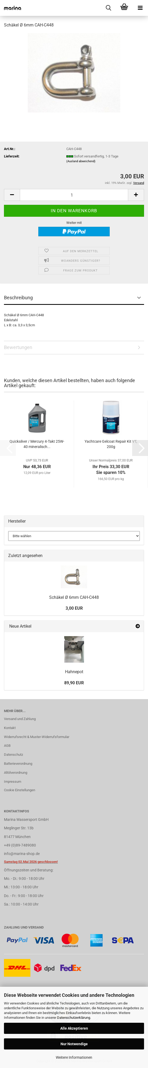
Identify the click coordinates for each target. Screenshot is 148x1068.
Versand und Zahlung (20, 719)
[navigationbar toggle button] (140, 8)
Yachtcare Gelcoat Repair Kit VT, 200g (111, 444)
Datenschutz (13, 755)
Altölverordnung (15, 773)
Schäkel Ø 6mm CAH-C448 (74, 597)
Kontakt (10, 728)
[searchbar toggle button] (108, 8)
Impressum (12, 782)
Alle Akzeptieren (74, 1028)
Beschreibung (18, 297)
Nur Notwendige (74, 1044)
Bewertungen (18, 347)
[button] (12, 195)
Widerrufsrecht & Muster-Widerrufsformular (36, 737)
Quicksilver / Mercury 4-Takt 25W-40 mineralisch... (37, 444)
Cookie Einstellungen (19, 790)
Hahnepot (74, 671)
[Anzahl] (74, 195)
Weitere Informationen (74, 1057)
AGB (7, 746)
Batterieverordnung (18, 764)
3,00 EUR (74, 608)
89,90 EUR (74, 682)
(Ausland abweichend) (80, 161)
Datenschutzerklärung (73, 1018)
